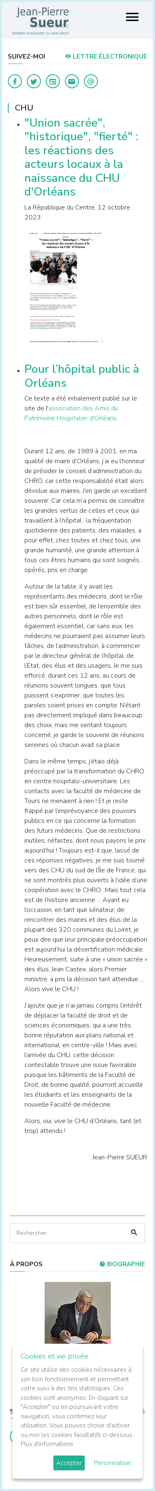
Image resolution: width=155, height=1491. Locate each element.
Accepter (69, 1463)
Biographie (122, 1264)
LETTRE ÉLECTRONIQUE (106, 56)
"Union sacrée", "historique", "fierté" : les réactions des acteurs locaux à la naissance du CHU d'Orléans (81, 157)
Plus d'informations (47, 1444)
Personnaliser (112, 1463)
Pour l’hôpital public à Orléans (81, 376)
